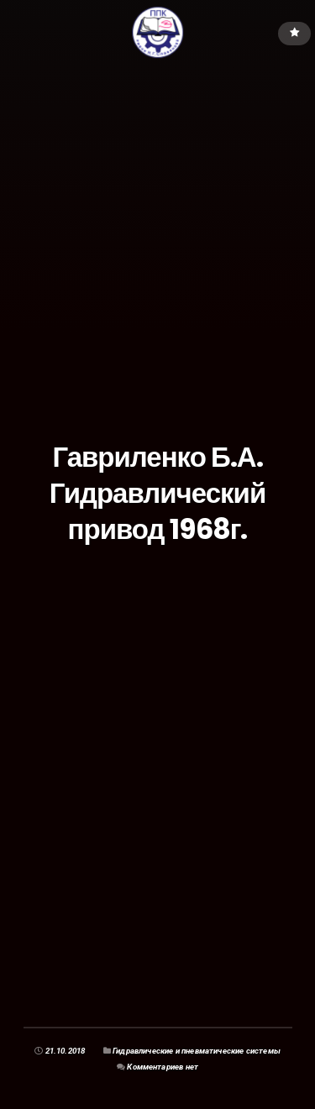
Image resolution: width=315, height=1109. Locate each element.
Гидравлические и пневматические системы (197, 1050)
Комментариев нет (162, 1066)
